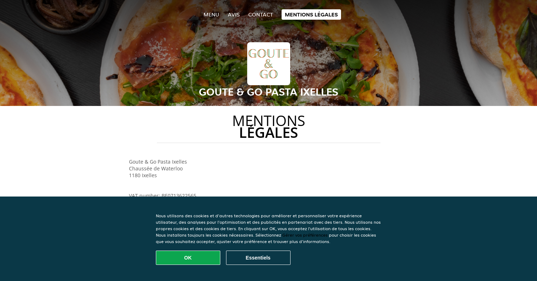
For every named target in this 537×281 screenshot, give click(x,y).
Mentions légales (311, 14)
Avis (234, 14)
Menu (211, 14)
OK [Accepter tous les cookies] (188, 258)
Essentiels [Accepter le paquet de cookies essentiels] (258, 258)
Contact (260, 14)
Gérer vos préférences (305, 235)
